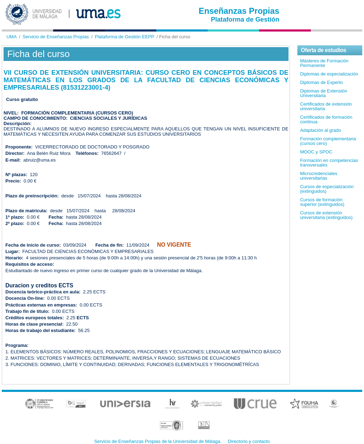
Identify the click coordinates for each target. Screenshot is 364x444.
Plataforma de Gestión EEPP (125, 36)
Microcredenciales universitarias (318, 176)
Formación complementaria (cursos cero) (328, 141)
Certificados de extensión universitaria (326, 106)
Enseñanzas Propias (239, 11)
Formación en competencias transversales (329, 163)
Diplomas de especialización (329, 74)
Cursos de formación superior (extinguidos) (322, 202)
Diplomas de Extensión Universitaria (323, 93)
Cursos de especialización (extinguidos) (327, 189)
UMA (11, 36)
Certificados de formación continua (326, 119)
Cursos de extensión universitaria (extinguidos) (326, 215)
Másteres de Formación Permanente (324, 63)
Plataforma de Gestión (245, 19)
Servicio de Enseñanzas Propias (56, 36)
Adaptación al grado (320, 130)
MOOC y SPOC (316, 151)
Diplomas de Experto (321, 82)
